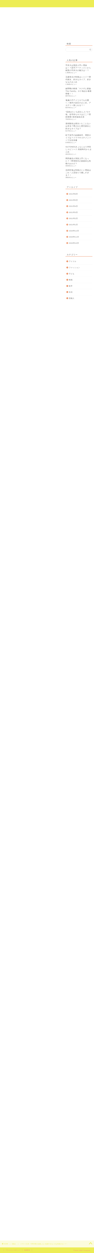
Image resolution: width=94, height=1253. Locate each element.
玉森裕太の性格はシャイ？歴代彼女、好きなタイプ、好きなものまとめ (78, 79)
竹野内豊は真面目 (19, 223)
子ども (71, 274)
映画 (71, 280)
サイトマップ (45, 4)
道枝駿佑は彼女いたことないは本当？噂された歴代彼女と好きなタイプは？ (78, 126)
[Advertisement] (31, 79)
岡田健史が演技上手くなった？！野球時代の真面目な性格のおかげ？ (78, 161)
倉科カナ (16, 211)
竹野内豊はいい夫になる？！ (24, 234)
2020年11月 (74, 237)
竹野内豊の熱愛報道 (19, 207)
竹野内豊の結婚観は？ (21, 230)
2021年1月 (73, 225)
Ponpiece (9, 3)
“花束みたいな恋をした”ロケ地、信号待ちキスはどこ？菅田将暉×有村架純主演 (78, 114)
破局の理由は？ (18, 214)
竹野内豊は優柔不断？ (21, 227)
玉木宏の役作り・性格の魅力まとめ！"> (15, 1229)
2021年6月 (73, 194)
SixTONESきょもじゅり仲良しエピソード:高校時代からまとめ (78, 149)
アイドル (72, 261)
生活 (71, 292)
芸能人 (7, 14)
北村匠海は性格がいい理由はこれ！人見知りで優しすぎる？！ (78, 172)
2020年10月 (74, 243)
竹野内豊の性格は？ (19, 219)
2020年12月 (74, 231)
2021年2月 (73, 218)
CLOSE (50, 200)
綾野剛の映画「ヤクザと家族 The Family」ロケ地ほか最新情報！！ (78, 91)
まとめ (13, 239)
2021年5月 (73, 200)
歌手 (71, 286)
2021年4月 (73, 206)
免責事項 (27, 1250)
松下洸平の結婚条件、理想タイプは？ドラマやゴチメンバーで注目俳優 (78, 137)
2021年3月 (73, 212)
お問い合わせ (84, 4)
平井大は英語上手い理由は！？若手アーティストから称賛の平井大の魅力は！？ (78, 67)
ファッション (74, 268)
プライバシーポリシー (64, 4)
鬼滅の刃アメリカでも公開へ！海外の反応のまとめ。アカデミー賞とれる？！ (78, 102)
